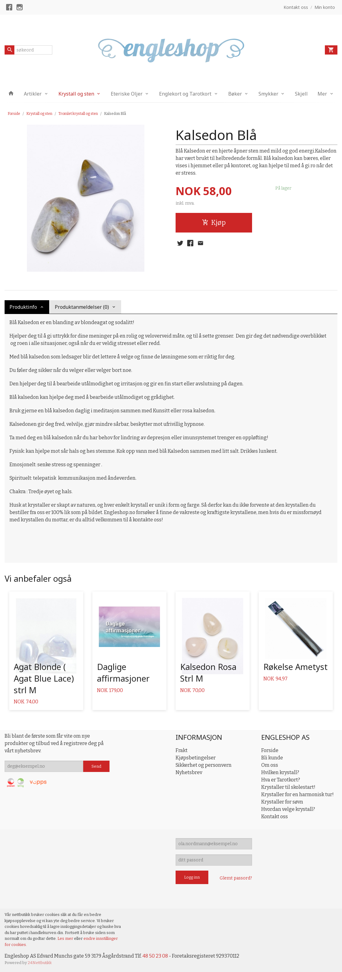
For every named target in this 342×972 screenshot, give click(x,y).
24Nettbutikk (40, 962)
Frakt (182, 750)
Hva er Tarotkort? (280, 780)
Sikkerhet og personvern (204, 765)
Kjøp (214, 222)
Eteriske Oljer (127, 93)
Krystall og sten (76, 93)
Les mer (66, 938)
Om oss (269, 765)
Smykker (268, 93)
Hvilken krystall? (280, 772)
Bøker (235, 93)
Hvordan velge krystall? (288, 809)
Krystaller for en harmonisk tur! (297, 794)
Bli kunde (272, 758)
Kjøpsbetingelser (196, 758)
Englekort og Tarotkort (185, 93)
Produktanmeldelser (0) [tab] (82, 307)
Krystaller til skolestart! (288, 787)
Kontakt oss (274, 816)
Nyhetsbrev (189, 772)
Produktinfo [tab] (23, 307)
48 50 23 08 (155, 956)
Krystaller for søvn (282, 802)
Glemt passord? (236, 878)
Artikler (33, 93)
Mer (322, 93)
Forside (14, 114)
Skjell (301, 93)
